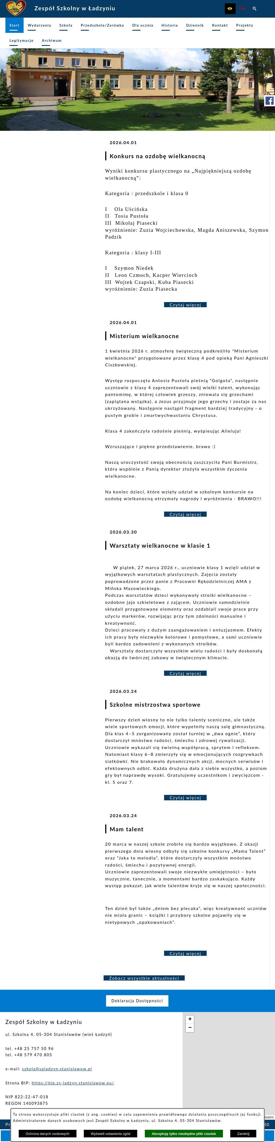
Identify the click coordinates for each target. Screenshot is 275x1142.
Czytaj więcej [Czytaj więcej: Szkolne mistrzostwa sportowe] (185, 797)
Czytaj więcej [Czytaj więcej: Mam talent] (185, 953)
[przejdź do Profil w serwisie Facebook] (269, 100)
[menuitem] (14, 25)
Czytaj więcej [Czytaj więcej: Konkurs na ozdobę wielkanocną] (185, 304)
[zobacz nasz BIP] (242, 8)
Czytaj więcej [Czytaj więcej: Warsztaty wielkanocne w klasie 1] (185, 673)
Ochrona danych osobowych (47, 1134)
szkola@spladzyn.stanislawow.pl (57, 1069)
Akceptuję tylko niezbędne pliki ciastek (184, 1134)
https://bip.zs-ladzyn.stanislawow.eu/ (73, 1083)
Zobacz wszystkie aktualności (144, 978)
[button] (230, 8)
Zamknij (243, 1134)
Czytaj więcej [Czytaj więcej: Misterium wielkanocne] (185, 514)
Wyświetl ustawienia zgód (110, 1134)
